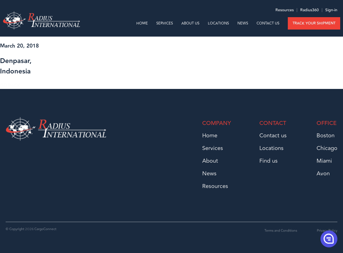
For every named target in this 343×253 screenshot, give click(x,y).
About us (190, 23)
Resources (284, 11)
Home (142, 23)
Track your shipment (314, 23)
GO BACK (10, 85)
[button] (328, 238)
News (242, 23)
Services (164, 23)
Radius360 (309, 11)
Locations (218, 23)
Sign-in (331, 11)
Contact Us (268, 23)
